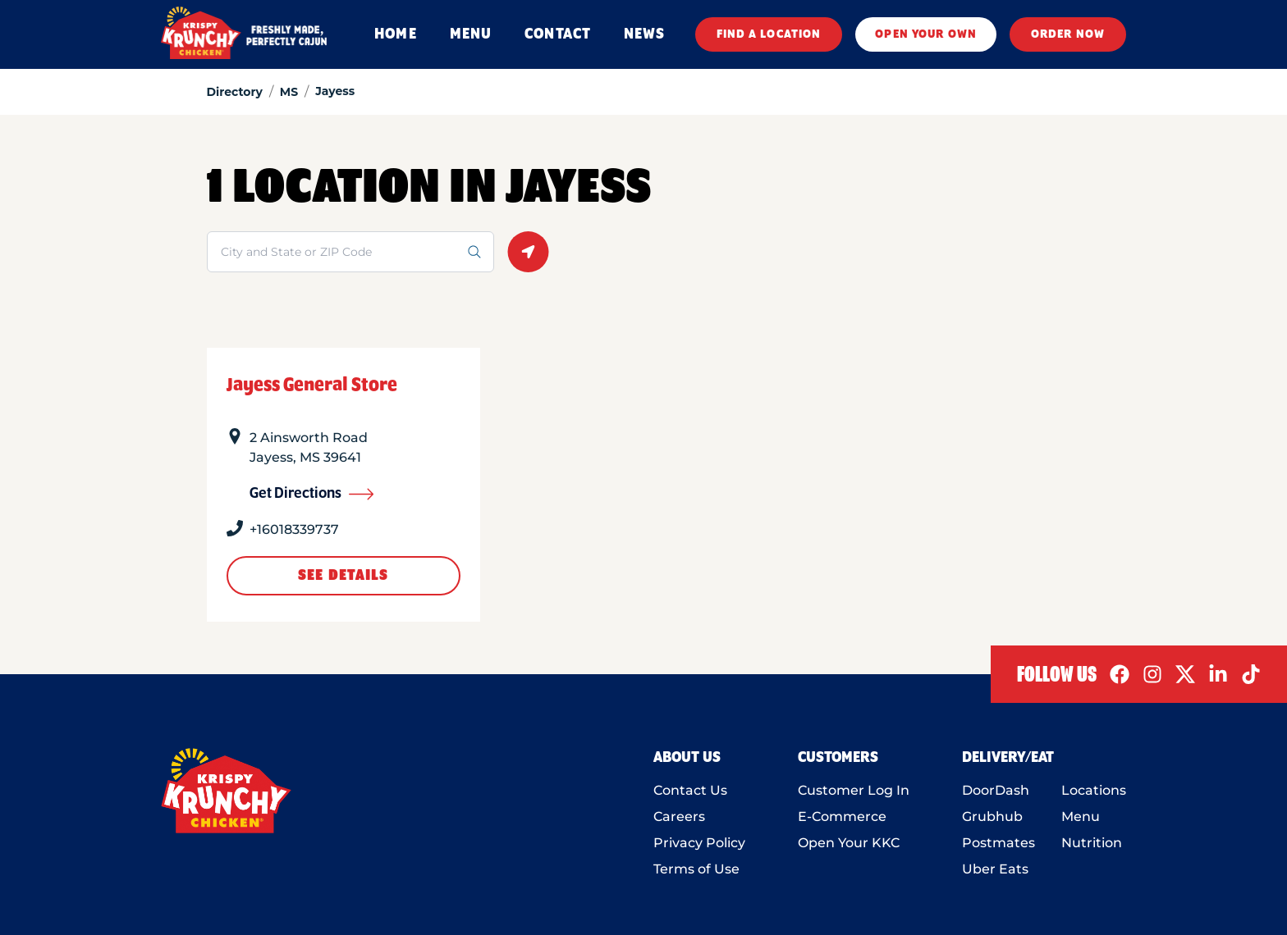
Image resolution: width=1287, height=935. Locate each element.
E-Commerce (842, 816)
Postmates (998, 843)
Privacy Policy (699, 843)
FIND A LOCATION (769, 34)
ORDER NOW (1068, 34)
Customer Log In (853, 790)
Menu (1080, 816)
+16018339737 (294, 529)
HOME (395, 34)
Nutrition (1091, 843)
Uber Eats (995, 869)
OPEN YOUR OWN (926, 34)
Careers (679, 816)
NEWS (644, 34)
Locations (1093, 790)
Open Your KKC (849, 843)
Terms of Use (696, 869)
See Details (343, 576)
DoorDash (995, 790)
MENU (471, 34)
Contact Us (690, 790)
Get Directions (312, 494)
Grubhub (992, 816)
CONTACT (557, 34)
